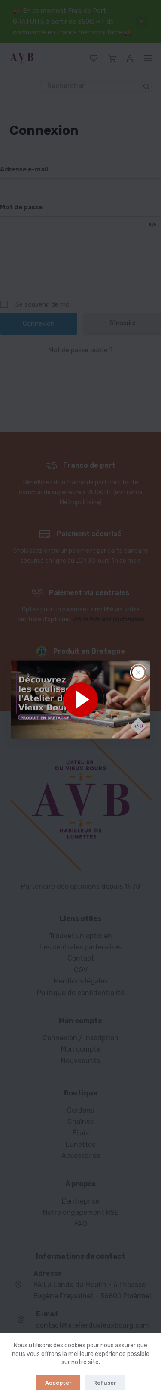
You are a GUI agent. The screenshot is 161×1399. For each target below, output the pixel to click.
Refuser (104, 1383)
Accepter (58, 1383)
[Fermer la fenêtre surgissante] (138, 672)
